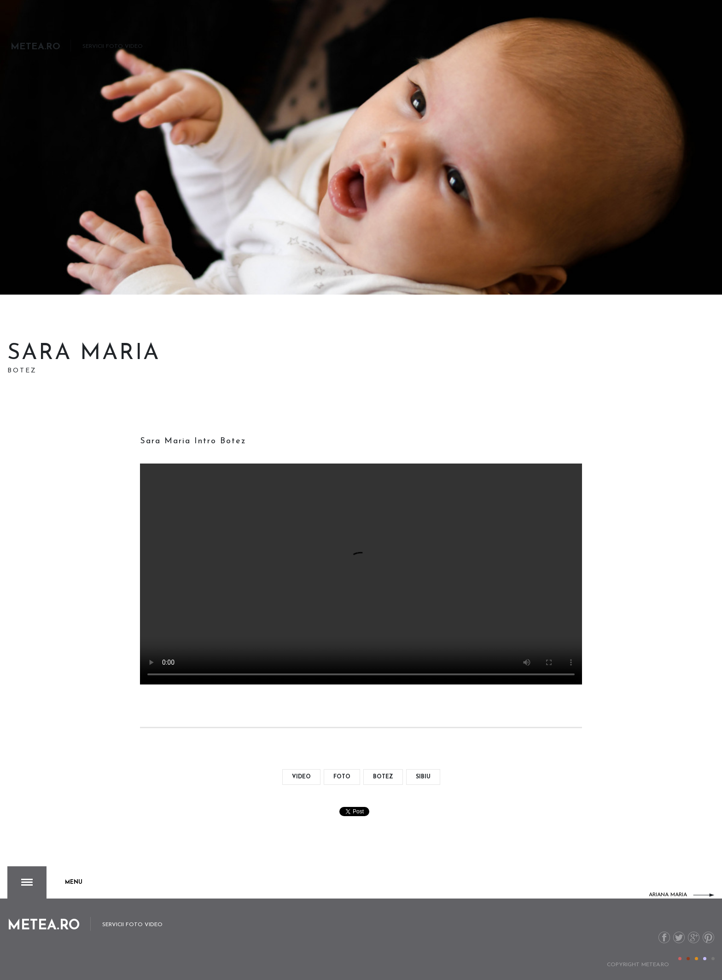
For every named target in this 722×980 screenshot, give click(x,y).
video (301, 777)
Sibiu (423, 777)
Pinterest (708, 937)
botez (383, 777)
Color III (696, 958)
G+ (693, 937)
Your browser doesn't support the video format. (361, 574)
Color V (713, 958)
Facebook (664, 937)
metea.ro (655, 965)
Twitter (679, 937)
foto (341, 777)
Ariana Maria (668, 895)
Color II (688, 958)
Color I (679, 958)
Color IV (704, 958)
